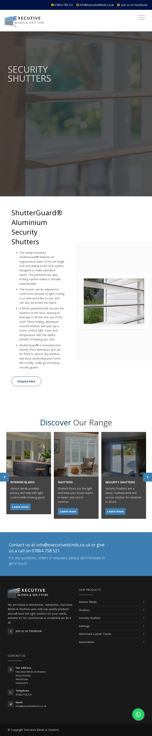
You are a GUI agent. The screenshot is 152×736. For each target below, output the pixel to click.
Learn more (20, 506)
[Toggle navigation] (141, 17)
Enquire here (26, 381)
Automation (86, 642)
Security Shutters (90, 618)
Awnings (84, 626)
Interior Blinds (88, 602)
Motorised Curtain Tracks (95, 634)
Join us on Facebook (134, 5)
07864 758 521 (63, 5)
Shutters (84, 610)
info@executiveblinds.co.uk (97, 5)
